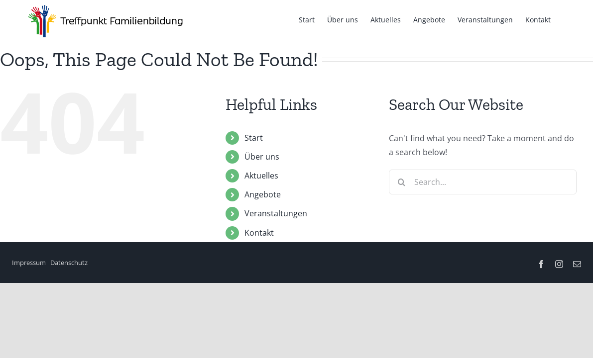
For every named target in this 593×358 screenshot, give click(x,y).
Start (253, 137)
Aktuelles (261, 175)
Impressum (29, 262)
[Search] (401, 182)
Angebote (262, 194)
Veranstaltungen (275, 213)
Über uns (261, 156)
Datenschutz (69, 262)
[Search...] (483, 182)
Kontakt (259, 232)
